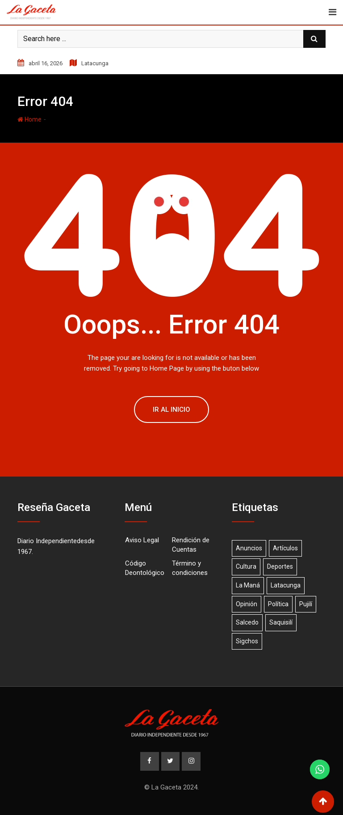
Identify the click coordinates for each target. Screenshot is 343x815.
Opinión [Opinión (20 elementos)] (246, 604)
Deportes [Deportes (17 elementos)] (280, 566)
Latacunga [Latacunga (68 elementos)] (286, 585)
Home (29, 119)
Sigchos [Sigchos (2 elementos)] (247, 641)
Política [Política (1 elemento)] (278, 604)
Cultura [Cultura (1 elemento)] (246, 566)
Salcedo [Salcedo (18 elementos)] (247, 622)
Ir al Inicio (171, 409)
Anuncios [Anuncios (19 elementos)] (249, 548)
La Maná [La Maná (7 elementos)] (248, 585)
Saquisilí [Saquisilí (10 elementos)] (281, 622)
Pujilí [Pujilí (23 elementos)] (305, 604)
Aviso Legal (142, 540)
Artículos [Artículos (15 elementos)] (285, 548)
